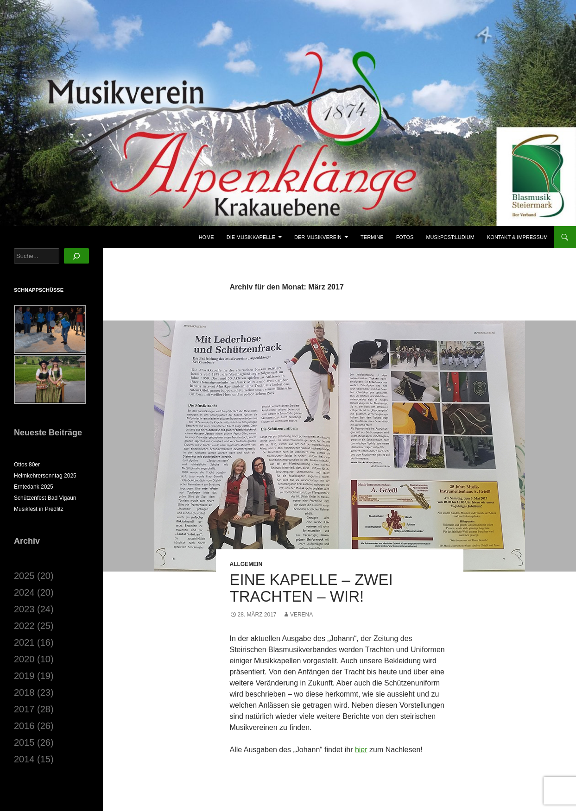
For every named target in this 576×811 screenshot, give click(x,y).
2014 (24, 759)
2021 (24, 642)
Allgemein (246, 564)
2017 (24, 709)
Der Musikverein (318, 237)
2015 (24, 742)
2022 (24, 626)
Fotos (405, 237)
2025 (24, 576)
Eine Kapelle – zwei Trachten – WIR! (311, 588)
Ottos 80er (27, 464)
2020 (24, 659)
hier (361, 750)
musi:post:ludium (450, 237)
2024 (24, 592)
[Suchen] (76, 256)
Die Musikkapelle (251, 237)
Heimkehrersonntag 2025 (45, 475)
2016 (24, 726)
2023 (24, 609)
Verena (301, 614)
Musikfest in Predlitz (38, 509)
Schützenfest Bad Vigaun (45, 498)
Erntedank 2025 (33, 487)
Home (206, 237)
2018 (24, 692)
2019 (24, 676)
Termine (372, 237)
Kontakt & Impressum (517, 237)
